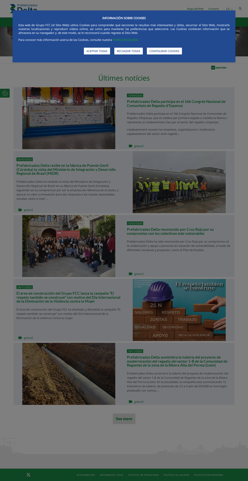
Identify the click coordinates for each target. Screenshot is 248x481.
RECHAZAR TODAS (128, 51)
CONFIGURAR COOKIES (164, 51)
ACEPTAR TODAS (97, 51)
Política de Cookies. (126, 40)
